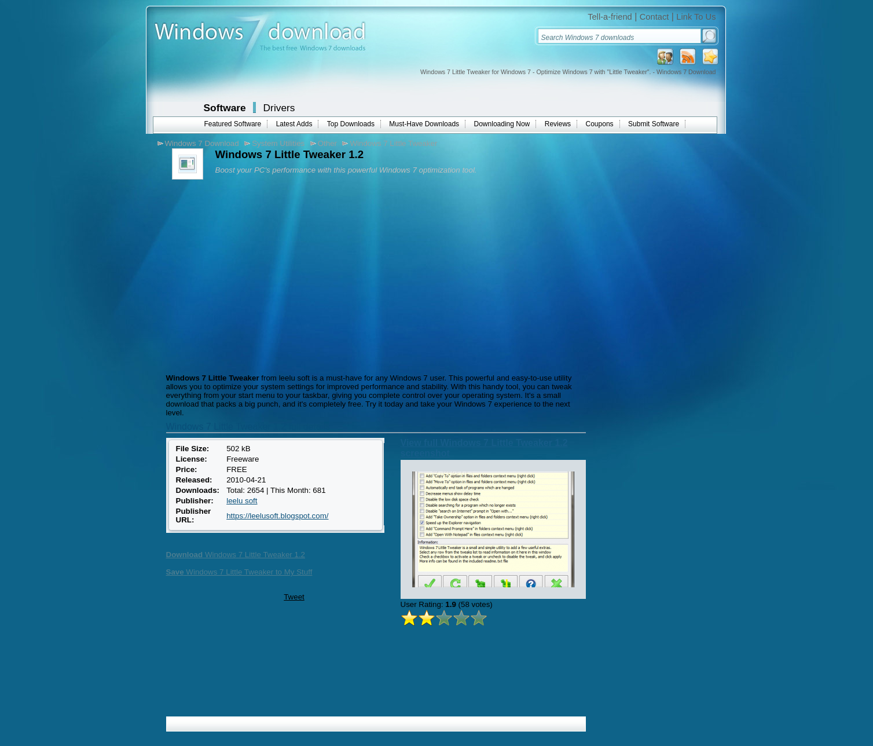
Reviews (558, 124)
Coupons (600, 124)
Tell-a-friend (610, 16)
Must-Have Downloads (424, 124)
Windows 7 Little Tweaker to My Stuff (239, 572)
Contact (654, 16)
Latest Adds (294, 124)
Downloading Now (502, 124)
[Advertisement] (260, 275)
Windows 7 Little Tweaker (393, 143)
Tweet (294, 597)
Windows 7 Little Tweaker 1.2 (236, 554)
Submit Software (653, 124)
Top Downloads (351, 124)
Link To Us (696, 16)
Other (327, 143)
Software (225, 108)
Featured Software (233, 124)
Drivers (279, 108)
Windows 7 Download (202, 143)
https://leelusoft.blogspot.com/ (277, 515)
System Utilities (278, 143)
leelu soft (241, 500)
